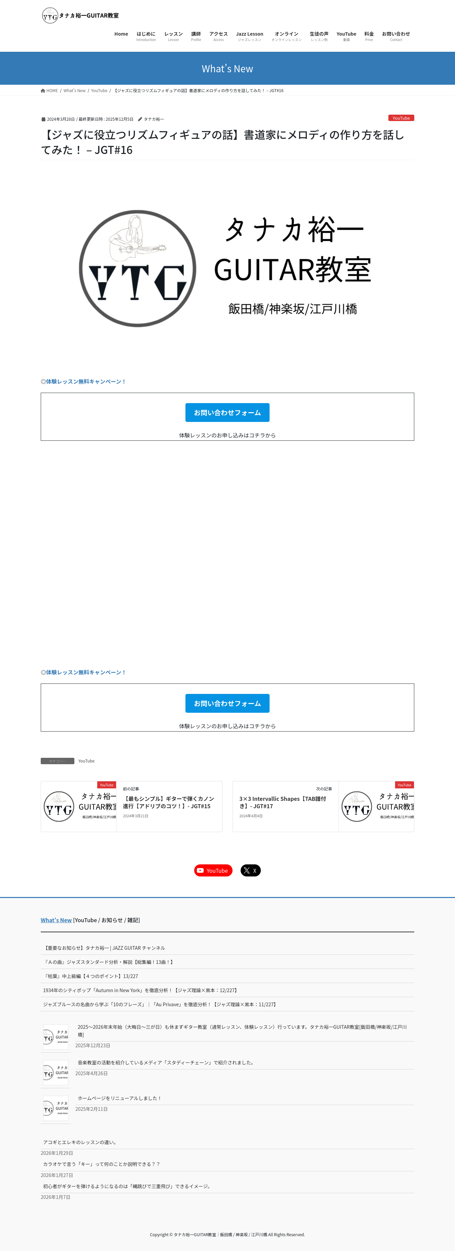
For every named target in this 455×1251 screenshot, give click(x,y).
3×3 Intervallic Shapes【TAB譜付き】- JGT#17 (282, 802)
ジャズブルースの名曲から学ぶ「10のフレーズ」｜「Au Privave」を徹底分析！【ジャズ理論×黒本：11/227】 (160, 1004)
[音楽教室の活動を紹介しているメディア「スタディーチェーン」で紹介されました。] (56, 1072)
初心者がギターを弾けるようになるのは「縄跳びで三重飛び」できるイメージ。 (127, 1186)
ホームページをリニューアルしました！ (120, 1098)
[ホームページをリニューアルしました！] (56, 1108)
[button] (227, 412)
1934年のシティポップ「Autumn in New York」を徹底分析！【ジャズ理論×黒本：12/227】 (141, 990)
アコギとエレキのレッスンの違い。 (80, 1142)
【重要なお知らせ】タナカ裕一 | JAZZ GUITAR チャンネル (104, 947)
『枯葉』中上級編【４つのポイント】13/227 (90, 976)
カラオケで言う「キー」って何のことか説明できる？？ (102, 1164)
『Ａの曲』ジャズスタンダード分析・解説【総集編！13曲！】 (109, 962)
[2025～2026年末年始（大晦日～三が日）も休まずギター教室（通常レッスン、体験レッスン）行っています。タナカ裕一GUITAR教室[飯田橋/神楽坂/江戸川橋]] (56, 1037)
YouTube (401, 118)
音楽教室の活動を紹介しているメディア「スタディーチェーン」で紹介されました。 (167, 1062)
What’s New (56, 920)
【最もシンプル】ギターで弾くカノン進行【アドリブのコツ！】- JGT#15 (168, 802)
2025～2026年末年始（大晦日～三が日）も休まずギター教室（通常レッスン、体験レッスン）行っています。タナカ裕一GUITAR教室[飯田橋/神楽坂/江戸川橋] (242, 1030)
